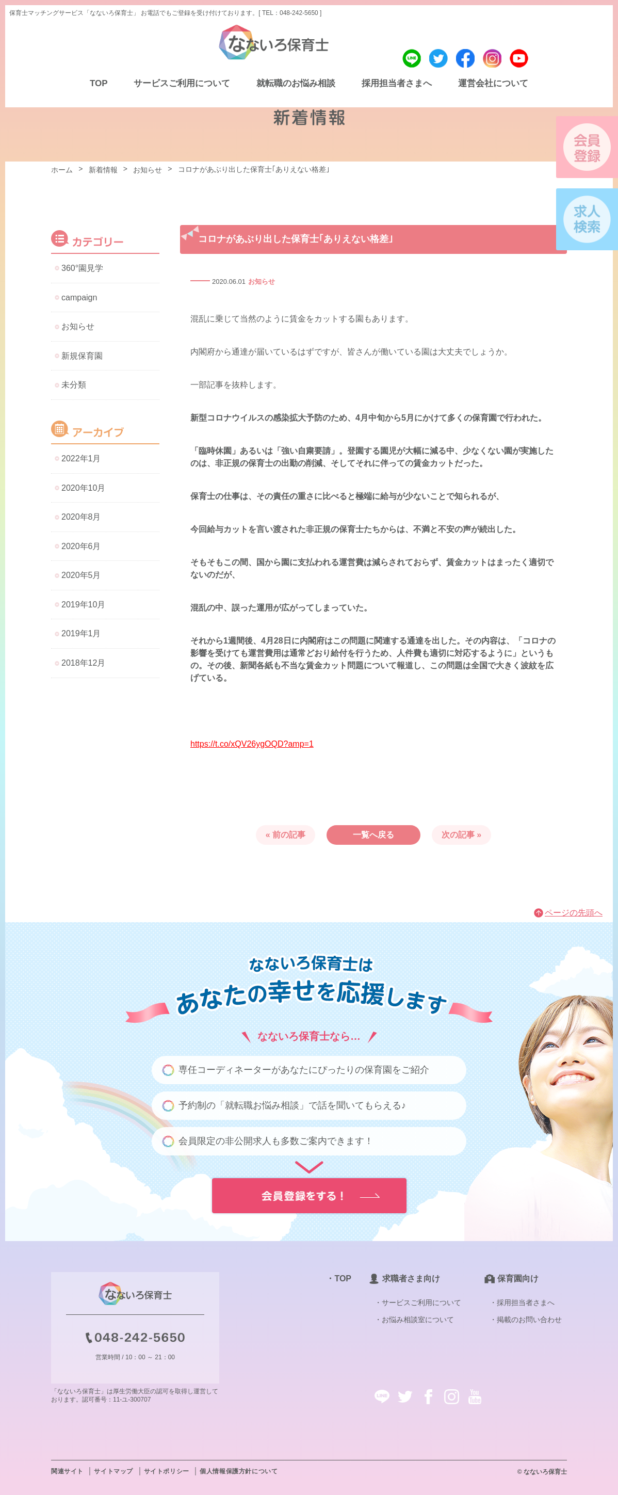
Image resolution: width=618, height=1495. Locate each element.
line (411, 58)
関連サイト (67, 1471)
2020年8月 (81, 516)
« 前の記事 (285, 834)
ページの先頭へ (574, 912)
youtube (519, 58)
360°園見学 (82, 268)
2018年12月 (83, 662)
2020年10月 (83, 488)
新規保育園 (82, 355)
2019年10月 (83, 604)
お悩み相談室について (418, 1319)
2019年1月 (81, 633)
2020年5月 (81, 575)
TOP (99, 83)
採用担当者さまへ (397, 83)
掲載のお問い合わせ (529, 1319)
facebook (465, 58)
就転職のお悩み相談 (295, 83)
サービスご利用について (182, 83)
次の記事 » (461, 834)
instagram (492, 58)
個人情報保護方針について (239, 1471)
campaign (79, 297)
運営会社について (493, 83)
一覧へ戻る (373, 834)
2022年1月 (81, 458)
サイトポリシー (166, 1471)
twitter (438, 58)
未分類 (73, 384)
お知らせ (261, 281)
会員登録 (587, 147)
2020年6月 (81, 546)
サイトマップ (113, 1471)
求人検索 (587, 219)
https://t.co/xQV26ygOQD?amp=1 (252, 744)
